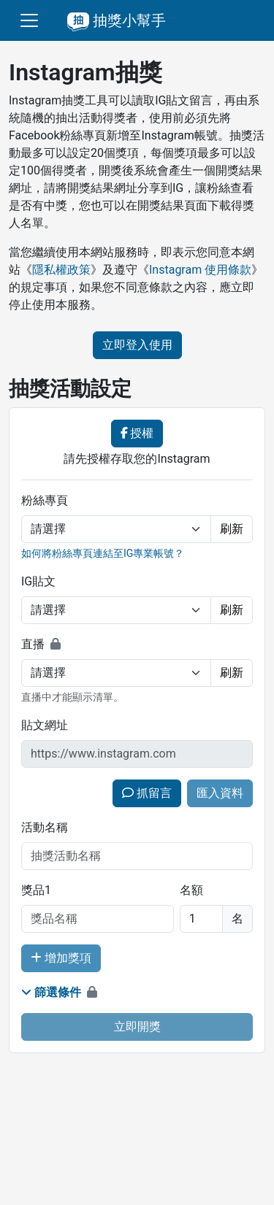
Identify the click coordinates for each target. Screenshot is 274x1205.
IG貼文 (38, 581)
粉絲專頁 (44, 500)
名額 (191, 890)
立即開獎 (137, 1026)
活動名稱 (44, 827)
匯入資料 (220, 793)
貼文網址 (44, 725)
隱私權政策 (61, 270)
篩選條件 (51, 992)
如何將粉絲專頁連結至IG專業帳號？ (102, 553)
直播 (33, 644)
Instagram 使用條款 (200, 270)
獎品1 (36, 890)
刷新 (231, 529)
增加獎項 (61, 958)
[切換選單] (29, 20)
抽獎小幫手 (116, 20)
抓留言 (147, 793)
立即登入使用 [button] (137, 345)
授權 (137, 433)
